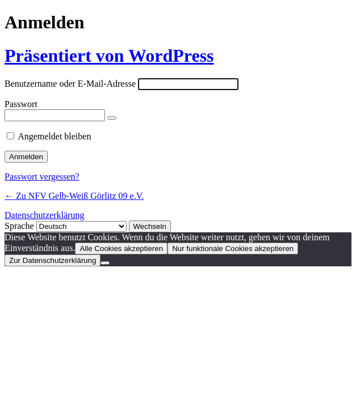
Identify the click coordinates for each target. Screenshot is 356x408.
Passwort (21, 104)
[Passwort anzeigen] (111, 118)
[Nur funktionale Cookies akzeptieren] (105, 263)
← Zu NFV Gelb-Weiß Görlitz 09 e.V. (74, 196)
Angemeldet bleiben (54, 136)
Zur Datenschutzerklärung (52, 260)
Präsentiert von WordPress (109, 55)
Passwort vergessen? (42, 176)
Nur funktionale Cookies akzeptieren (233, 248)
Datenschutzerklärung (44, 215)
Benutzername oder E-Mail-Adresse (70, 83)
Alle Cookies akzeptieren (121, 248)
